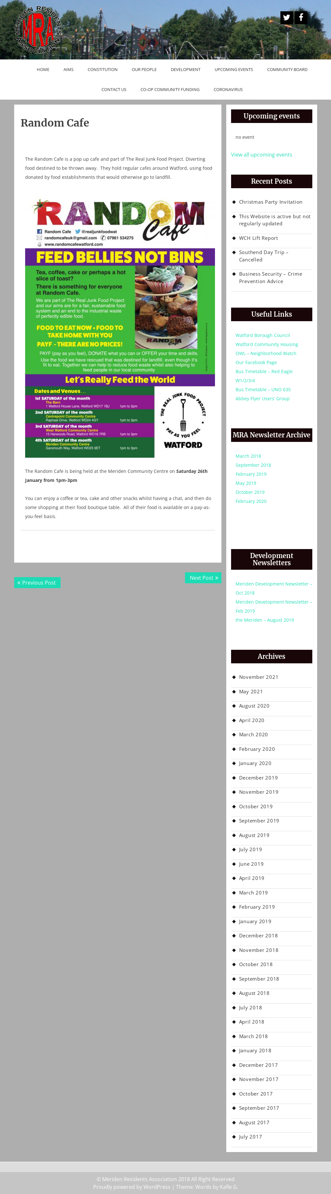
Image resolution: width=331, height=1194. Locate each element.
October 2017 (256, 1093)
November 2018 (259, 950)
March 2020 (253, 734)
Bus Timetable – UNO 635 (263, 389)
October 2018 (256, 964)
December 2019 (258, 777)
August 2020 (254, 705)
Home (43, 69)
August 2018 (254, 993)
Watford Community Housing (267, 344)
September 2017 (259, 1108)
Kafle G (228, 1186)
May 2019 (246, 483)
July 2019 (250, 849)
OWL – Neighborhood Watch (266, 353)
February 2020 (251, 501)
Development (185, 69)
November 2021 (259, 677)
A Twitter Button (286, 17)
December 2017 (258, 1065)
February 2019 (251, 474)
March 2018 (248, 456)
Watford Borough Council (263, 335)
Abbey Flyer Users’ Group (263, 398)
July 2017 (250, 1136)
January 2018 (255, 1050)
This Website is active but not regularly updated (275, 220)
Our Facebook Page (256, 362)
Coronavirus (228, 89)
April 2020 (252, 720)
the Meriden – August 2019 (265, 620)
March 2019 (253, 892)
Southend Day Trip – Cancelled (264, 256)
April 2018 (252, 1021)
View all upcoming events (261, 154)
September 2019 (259, 820)
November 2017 (259, 1079)
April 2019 (252, 878)
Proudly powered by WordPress (131, 1186)
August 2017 (254, 1122)
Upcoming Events (234, 69)
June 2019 (251, 864)
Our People (144, 69)
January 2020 (255, 763)
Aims (68, 69)
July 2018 (250, 1007)
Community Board (287, 69)
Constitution (103, 69)
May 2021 (251, 691)
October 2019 (250, 492)
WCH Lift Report (258, 238)
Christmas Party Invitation (271, 202)
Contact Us (114, 89)
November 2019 (259, 792)
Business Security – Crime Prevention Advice (270, 277)
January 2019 (255, 921)
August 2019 (254, 835)
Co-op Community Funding (170, 89)
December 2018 (258, 935)
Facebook (301, 17)
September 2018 (253, 465)
